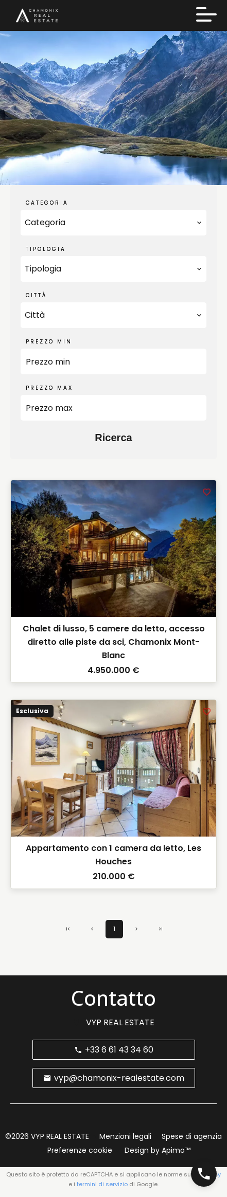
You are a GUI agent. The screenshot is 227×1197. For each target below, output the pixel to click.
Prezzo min (49, 342)
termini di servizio (102, 1184)
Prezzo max (49, 388)
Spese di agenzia (192, 1136)
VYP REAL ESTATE (120, 1022)
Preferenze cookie (79, 1150)
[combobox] (113, 222)
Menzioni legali (125, 1136)
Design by (156, 1150)
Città (36, 295)
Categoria (47, 203)
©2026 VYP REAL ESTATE (47, 1136)
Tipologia (46, 249)
